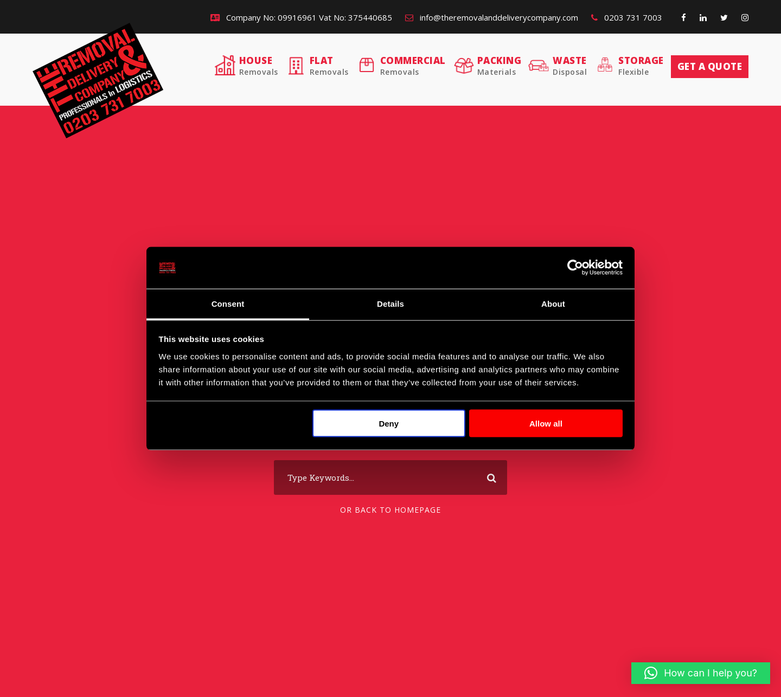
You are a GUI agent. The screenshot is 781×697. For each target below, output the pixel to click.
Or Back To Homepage (390, 510)
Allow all (545, 423)
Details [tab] (390, 303)
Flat (329, 66)
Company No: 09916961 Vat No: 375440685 (301, 17)
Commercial (413, 66)
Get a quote (709, 66)
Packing (499, 66)
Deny (389, 423)
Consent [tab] (228, 303)
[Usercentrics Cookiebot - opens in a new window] (575, 268)
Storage (641, 66)
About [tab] (553, 303)
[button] (700, 673)
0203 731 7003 (626, 17)
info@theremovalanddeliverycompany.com (491, 17)
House (258, 66)
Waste (570, 66)
